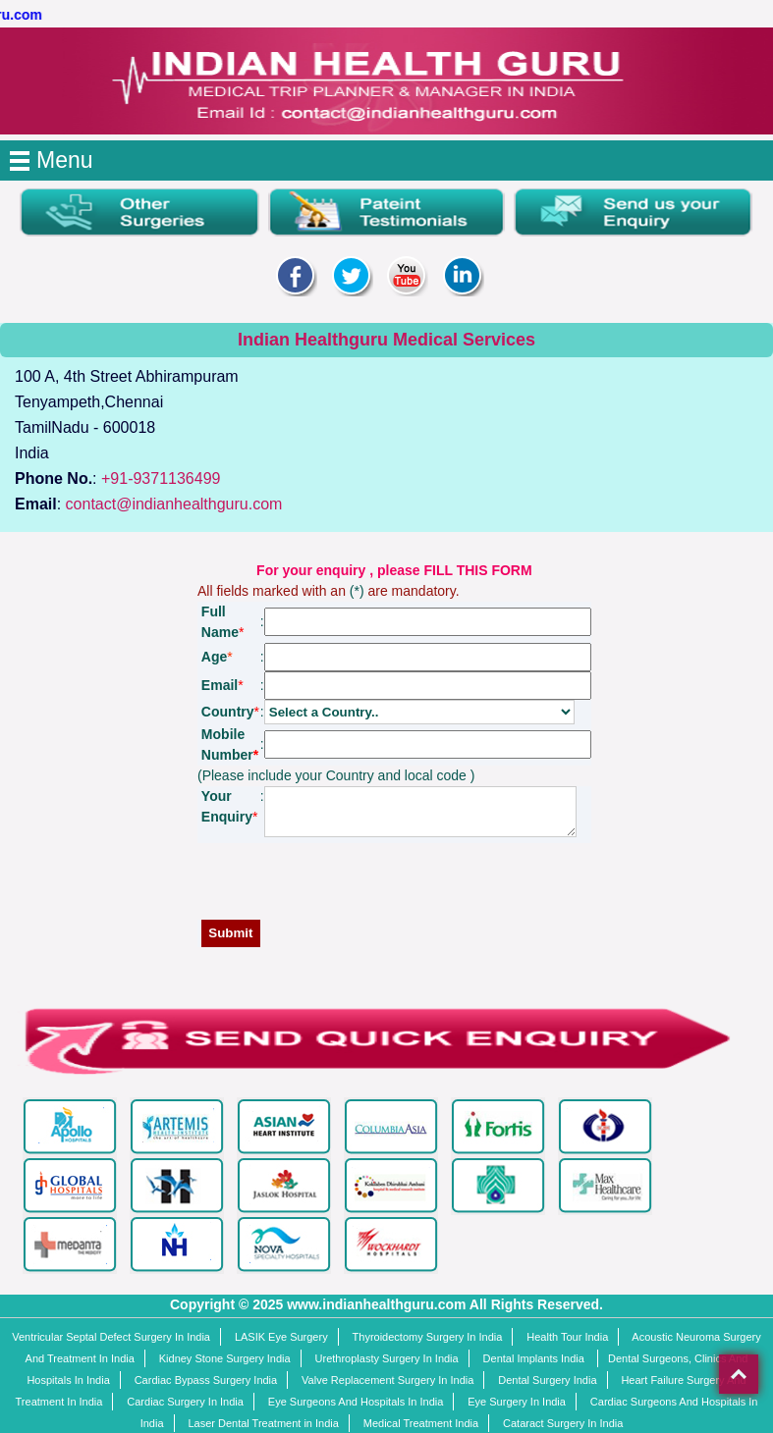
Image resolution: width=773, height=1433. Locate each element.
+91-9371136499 (160, 478)
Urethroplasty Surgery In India (387, 1358)
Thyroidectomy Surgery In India (428, 1337)
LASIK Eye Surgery (281, 1337)
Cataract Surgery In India (563, 1423)
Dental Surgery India (547, 1380)
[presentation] (399, 886)
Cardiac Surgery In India (185, 1401)
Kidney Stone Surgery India (225, 1358)
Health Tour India (567, 1337)
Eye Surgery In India (517, 1401)
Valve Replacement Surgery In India (387, 1380)
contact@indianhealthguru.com (174, 504)
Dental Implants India (535, 1358)
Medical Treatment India (420, 1423)
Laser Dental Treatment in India (263, 1423)
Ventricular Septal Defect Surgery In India (111, 1337)
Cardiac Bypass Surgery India (206, 1380)
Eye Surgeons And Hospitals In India (356, 1401)
